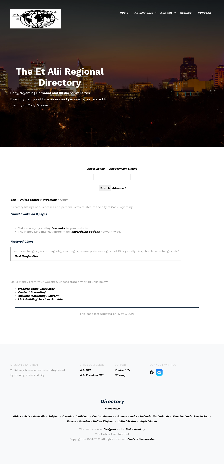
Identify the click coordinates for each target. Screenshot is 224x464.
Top (13, 199)
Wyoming (50, 199)
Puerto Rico (201, 416)
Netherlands (160, 416)
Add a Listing (95, 168)
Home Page (112, 408)
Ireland (144, 416)
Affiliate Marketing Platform (38, 296)
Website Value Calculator (36, 289)
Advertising (143, 12)
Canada (67, 416)
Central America (103, 416)
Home (124, 12)
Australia (39, 416)
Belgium (53, 416)
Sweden (84, 421)
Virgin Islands (148, 421)
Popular (204, 12)
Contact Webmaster (141, 439)
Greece (122, 416)
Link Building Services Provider (41, 299)
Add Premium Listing (123, 168)
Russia (71, 421)
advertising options (85, 231)
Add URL (166, 12)
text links (58, 228)
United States (29, 199)
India (133, 416)
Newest (186, 12)
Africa (17, 416)
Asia (27, 416)
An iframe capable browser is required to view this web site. (107, 256)
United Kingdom (103, 421)
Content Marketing (31, 292)
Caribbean (82, 416)
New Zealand (181, 416)
